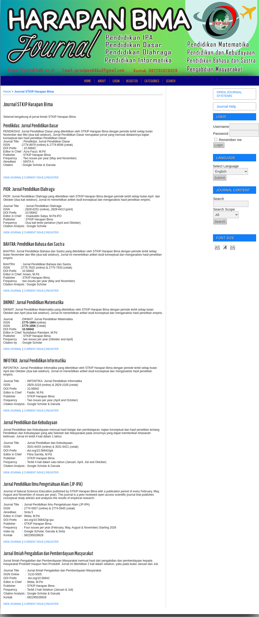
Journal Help (226, 106)
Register (132, 80)
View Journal (12, 177)
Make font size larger (232, 247)
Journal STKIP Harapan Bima (34, 91)
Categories (151, 80)
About (102, 80)
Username (221, 127)
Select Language (226, 166)
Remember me (230, 140)
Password (220, 133)
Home (87, 80)
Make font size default (225, 247)
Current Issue (34, 177)
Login (116, 80)
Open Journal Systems (229, 94)
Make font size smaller (217, 247)
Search (170, 80)
